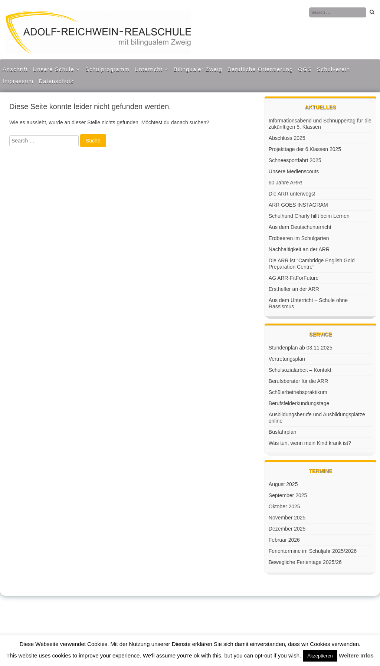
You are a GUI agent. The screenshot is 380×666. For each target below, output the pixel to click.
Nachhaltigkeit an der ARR (299, 249)
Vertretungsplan (287, 359)
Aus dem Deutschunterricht (300, 227)
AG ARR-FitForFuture (294, 278)
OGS (304, 69)
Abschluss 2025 (287, 138)
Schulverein (333, 69)
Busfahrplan (283, 432)
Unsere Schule (53, 69)
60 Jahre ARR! (285, 183)
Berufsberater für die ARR (298, 381)
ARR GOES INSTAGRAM (298, 205)
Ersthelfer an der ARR (294, 289)
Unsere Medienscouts (294, 171)
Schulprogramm (107, 69)
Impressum (18, 81)
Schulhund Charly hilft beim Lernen (309, 216)
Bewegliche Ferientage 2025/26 (305, 562)
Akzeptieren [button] (320, 656)
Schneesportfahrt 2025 (295, 160)
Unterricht (149, 69)
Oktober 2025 (284, 506)
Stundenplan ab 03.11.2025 (300, 348)
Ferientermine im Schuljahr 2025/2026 (313, 551)
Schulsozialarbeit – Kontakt (300, 370)
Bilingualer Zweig (198, 69)
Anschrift (15, 69)
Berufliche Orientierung (260, 69)
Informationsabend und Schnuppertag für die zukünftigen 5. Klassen (320, 124)
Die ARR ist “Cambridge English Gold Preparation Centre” (312, 263)
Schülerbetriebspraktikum (298, 392)
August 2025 (283, 484)
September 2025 (288, 495)
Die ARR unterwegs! (292, 194)
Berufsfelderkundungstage (299, 403)
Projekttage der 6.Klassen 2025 (305, 149)
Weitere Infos (356, 655)
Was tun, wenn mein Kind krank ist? (310, 443)
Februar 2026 (284, 540)
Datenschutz (56, 81)
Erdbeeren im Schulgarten (299, 238)
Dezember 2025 (287, 529)
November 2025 (287, 518)
